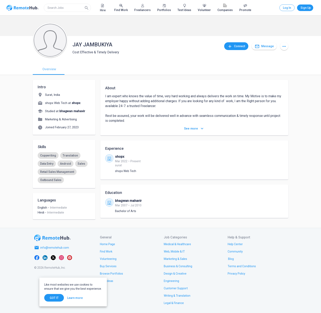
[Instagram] (61, 257)
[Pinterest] (70, 257)
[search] (67, 7)
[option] (48, 155)
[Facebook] (37, 257)
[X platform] (53, 257)
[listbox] (64, 167)
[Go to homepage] (52, 238)
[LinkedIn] (45, 257)
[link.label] (235, 244)
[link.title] (107, 244)
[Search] (87, 8)
